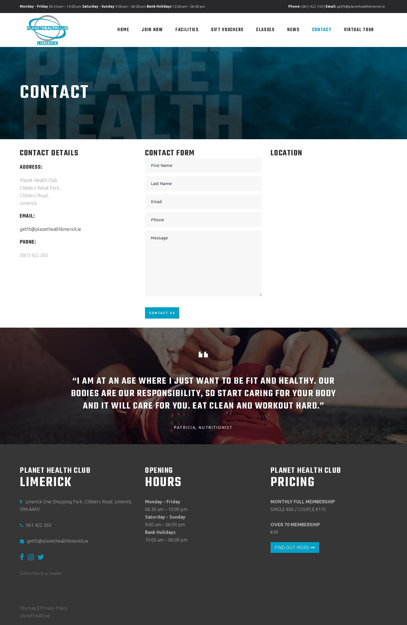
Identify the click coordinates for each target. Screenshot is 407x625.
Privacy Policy (53, 608)
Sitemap (28, 608)
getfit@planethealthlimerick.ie (361, 6)
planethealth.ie (35, 615)
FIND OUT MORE (295, 547)
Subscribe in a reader (41, 573)
